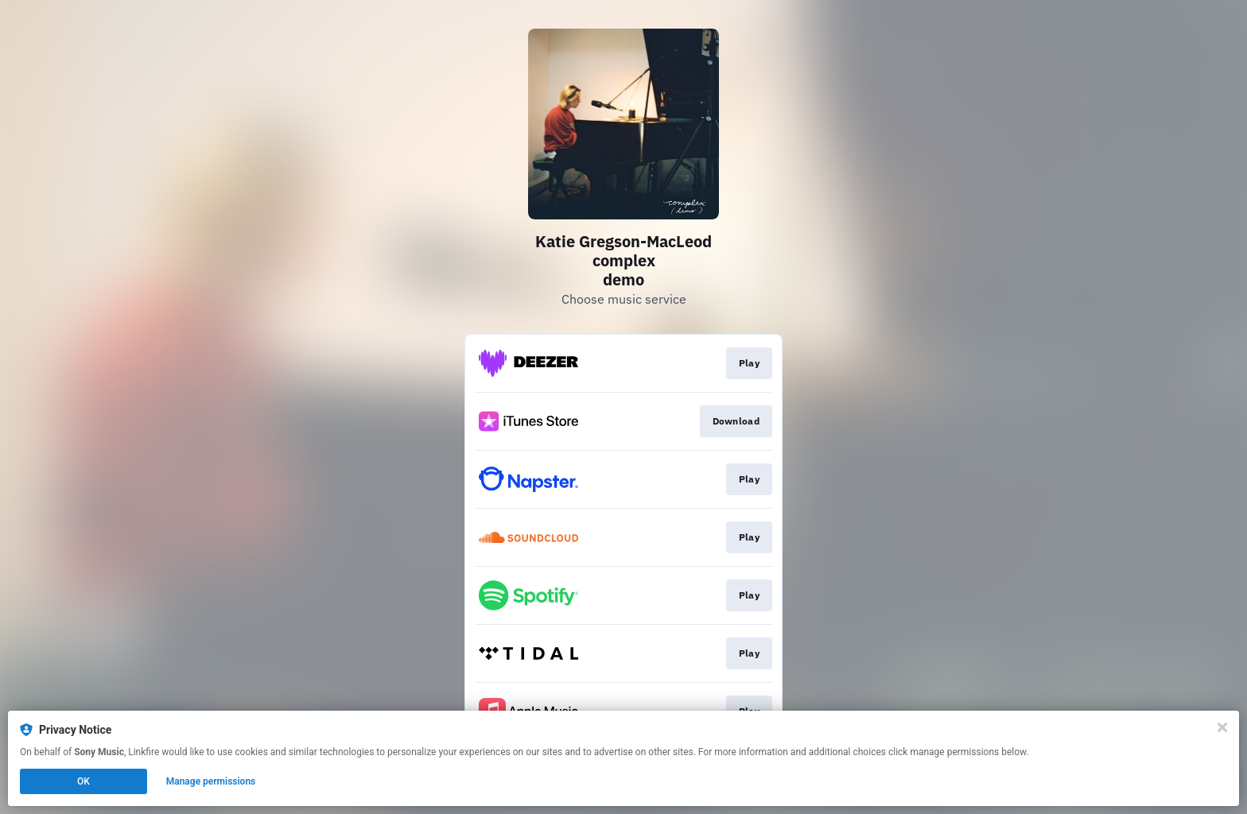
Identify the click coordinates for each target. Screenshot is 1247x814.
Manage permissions (211, 781)
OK (83, 781)
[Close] (1222, 727)
